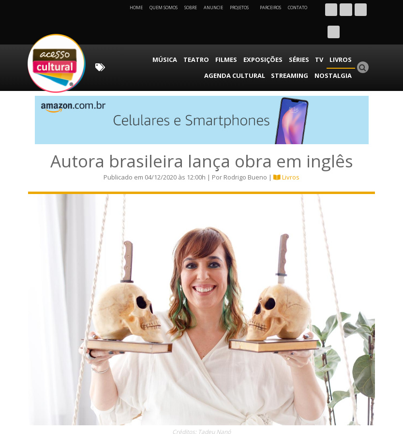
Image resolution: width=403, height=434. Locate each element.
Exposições (209, 36)
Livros (280, 36)
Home (136, 7)
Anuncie (213, 7)
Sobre (190, 7)
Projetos (242, 7)
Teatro (149, 36)
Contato (297, 7)
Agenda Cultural (324, 36)
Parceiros (270, 7)
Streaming (296, 50)
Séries (242, 36)
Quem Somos (163, 7)
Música (120, 36)
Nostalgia (335, 50)
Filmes (175, 36)
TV (261, 36)
